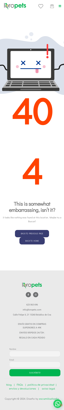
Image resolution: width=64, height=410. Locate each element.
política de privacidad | (41, 385)
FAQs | (21, 385)
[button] (60, 6)
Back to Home (32, 240)
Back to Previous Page (32, 233)
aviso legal (47, 388)
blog (10, 385)
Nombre (12, 349)
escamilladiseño (49, 399)
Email (11, 359)
